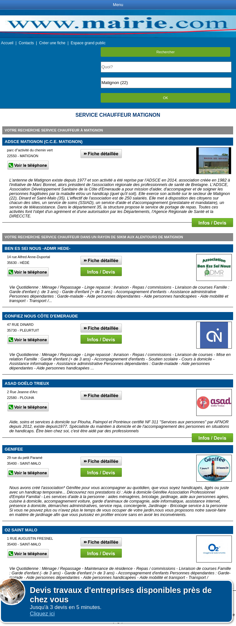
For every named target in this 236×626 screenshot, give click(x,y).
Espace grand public (88, 43)
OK (165, 98)
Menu (118, 4)
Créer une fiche (52, 43)
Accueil (7, 43)
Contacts (26, 43)
